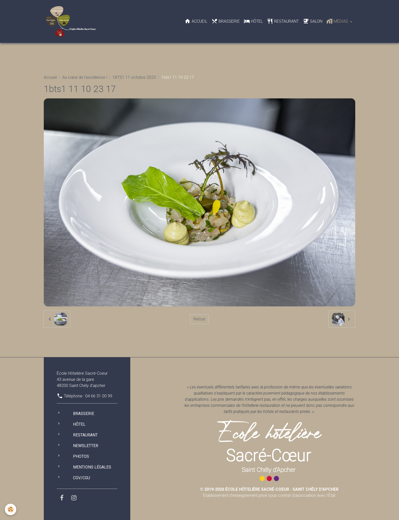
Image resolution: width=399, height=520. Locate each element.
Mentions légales (92, 467)
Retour (199, 319)
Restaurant (283, 21)
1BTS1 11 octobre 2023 (134, 77)
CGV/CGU (81, 477)
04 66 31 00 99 (98, 396)
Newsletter (85, 445)
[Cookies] (11, 509)
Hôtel (253, 21)
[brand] (72, 21)
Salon (312, 21)
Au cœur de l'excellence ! (84, 77)
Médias (337, 21)
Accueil (195, 21)
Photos (81, 456)
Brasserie (225, 21)
